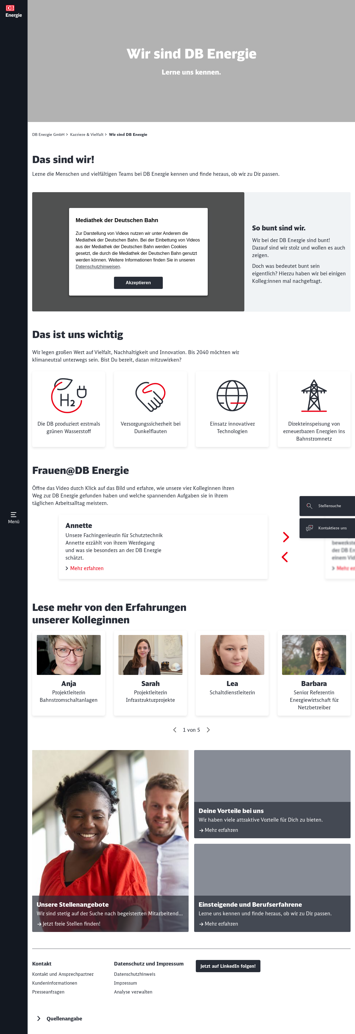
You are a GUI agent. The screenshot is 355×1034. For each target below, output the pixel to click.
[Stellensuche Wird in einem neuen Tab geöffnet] (327, 506)
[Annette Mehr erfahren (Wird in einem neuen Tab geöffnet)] (163, 547)
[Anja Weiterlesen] (68, 673)
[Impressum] (125, 983)
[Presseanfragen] (48, 992)
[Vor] (208, 729)
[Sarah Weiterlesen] (150, 673)
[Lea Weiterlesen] (232, 673)
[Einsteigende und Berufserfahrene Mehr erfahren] (272, 888)
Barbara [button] (314, 683)
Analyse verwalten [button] (133, 992)
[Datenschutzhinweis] (134, 974)
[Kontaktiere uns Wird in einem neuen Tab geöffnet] (327, 528)
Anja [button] (68, 683)
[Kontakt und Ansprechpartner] (63, 974)
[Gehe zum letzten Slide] (175, 729)
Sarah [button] (150, 683)
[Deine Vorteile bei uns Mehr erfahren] (272, 794)
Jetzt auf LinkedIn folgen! (228, 966)
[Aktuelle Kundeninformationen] (54, 983)
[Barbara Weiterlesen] (314, 673)
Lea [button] (232, 683)
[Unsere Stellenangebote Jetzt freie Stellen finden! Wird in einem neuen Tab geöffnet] (110, 841)
